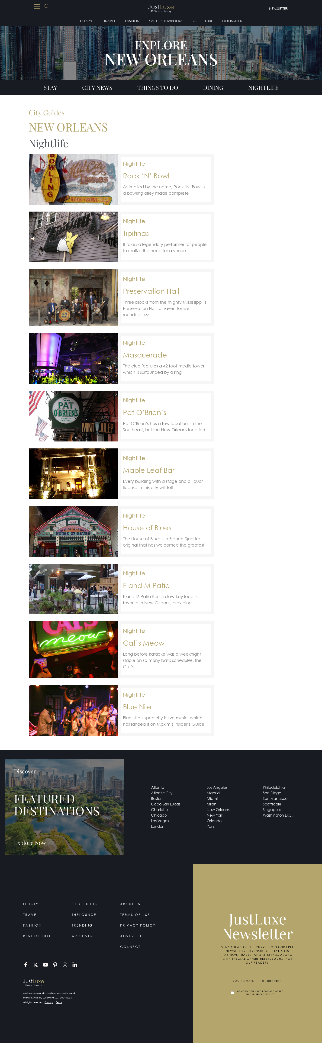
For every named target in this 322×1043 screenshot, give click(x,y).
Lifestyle (87, 21)
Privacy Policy (138, 925)
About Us (130, 904)
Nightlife (263, 87)
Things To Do (157, 87)
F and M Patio (146, 585)
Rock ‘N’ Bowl (146, 175)
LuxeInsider (232, 21)
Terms (59, 1002)
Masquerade (145, 354)
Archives (82, 936)
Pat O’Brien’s (144, 412)
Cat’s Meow (143, 642)
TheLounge (84, 914)
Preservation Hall (151, 291)
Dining (213, 87)
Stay (50, 87)
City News (97, 87)
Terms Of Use (135, 914)
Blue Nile (137, 706)
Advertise (131, 936)
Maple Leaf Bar (148, 470)
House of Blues (147, 527)
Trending (82, 925)
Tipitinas (136, 233)
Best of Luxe (202, 21)
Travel (110, 21)
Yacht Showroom (165, 21)
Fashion (132, 21)
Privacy (49, 1002)
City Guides (85, 904)
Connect (130, 946)
